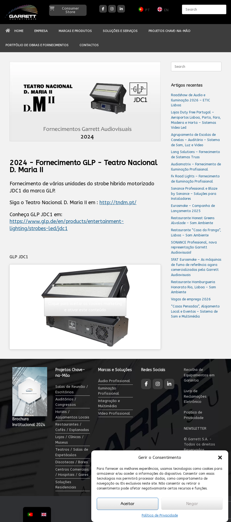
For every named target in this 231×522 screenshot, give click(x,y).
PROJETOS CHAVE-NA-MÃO (169, 31)
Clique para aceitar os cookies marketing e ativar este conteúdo (85, 306)
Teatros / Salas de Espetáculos (71, 452)
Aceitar (128, 503)
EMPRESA (41, 31)
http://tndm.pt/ (117, 203)
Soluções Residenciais (65, 484)
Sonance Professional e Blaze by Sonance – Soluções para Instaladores (194, 193)
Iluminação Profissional (108, 391)
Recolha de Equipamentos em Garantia (199, 375)
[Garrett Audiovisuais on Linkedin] (121, 9)
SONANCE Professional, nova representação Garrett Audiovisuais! (194, 247)
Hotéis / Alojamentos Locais (72, 414)
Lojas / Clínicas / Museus (69, 439)
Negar (192, 503)
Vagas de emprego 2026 (191, 299)
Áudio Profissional (114, 381)
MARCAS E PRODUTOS (75, 31)
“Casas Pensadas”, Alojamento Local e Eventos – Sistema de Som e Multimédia (195, 311)
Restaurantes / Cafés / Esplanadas (72, 427)
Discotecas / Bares (71, 462)
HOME (14, 31)
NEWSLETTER (195, 428)
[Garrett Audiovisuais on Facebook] (103, 9)
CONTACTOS (89, 45)
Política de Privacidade (160, 515)
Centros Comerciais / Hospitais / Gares (72, 472)
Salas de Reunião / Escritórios (71, 389)
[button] (220, 457)
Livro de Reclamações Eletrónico (195, 396)
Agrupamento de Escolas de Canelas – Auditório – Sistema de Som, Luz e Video (195, 140)
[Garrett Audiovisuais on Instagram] (112, 9)
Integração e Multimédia (109, 403)
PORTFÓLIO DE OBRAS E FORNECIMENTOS (37, 45)
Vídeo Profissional (114, 413)
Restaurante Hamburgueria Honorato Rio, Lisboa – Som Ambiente (193, 287)
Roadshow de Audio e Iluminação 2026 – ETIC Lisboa (190, 100)
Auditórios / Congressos (65, 402)
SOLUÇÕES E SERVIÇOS (120, 31)
